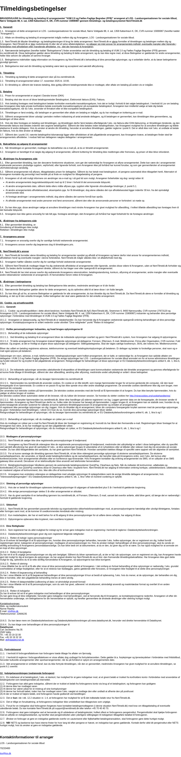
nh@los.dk (13, 611)
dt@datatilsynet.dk (14, 640)
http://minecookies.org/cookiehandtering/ (150, 396)
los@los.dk (5, 753)
